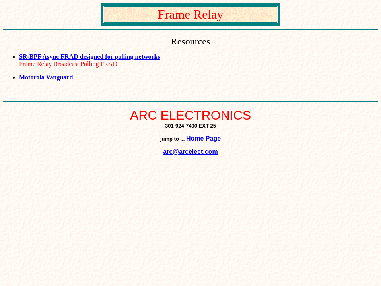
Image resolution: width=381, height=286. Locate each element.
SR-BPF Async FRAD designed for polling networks (89, 56)
